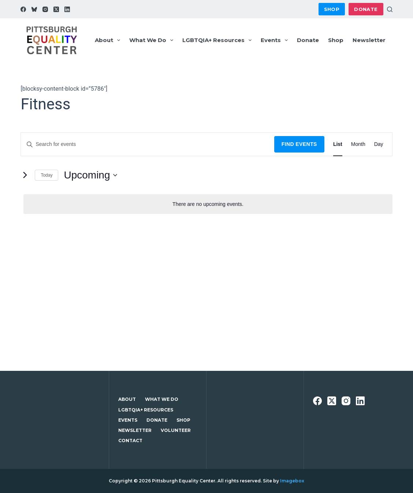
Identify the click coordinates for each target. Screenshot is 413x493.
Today (46, 175)
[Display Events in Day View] (378, 144)
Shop (332, 9)
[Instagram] (45, 9)
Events (276, 40)
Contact (130, 440)
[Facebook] (23, 9)
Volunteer (176, 430)
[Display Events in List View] (337, 144)
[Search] (389, 9)
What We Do (152, 40)
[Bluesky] (34, 9)
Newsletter (369, 40)
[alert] (207, 204)
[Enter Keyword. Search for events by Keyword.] (147, 144)
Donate (365, 9)
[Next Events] (25, 175)
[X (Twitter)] (56, 9)
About (109, 40)
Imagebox (292, 480)
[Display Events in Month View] (358, 144)
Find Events (299, 144)
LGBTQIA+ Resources (218, 40)
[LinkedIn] (67, 9)
